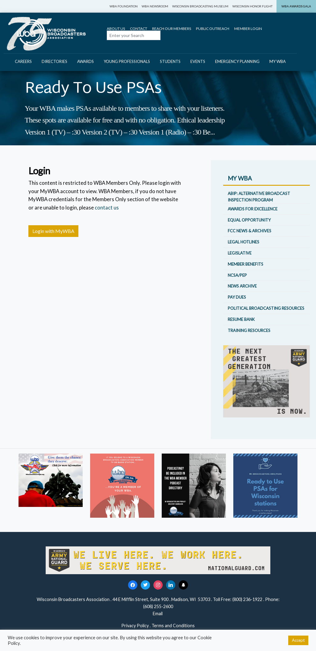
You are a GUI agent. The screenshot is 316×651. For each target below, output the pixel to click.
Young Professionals (127, 61)
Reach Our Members (171, 28)
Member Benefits (245, 264)
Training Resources (249, 330)
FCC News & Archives (249, 230)
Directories (54, 61)
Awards (85, 61)
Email (158, 613)
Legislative (240, 253)
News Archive (242, 286)
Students (170, 61)
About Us (116, 28)
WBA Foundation (124, 6)
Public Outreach (212, 28)
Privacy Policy (135, 625)
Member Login (248, 28)
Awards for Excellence (252, 208)
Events (197, 61)
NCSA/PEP (237, 275)
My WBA (277, 61)
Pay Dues (237, 297)
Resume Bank (241, 319)
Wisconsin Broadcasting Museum (200, 6)
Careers (23, 61)
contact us (107, 207)
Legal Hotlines (243, 241)
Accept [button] (298, 640)
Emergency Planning (237, 61)
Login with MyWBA (53, 231)
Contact (138, 28)
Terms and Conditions (173, 625)
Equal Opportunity (249, 220)
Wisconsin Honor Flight (252, 6)
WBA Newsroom (155, 6)
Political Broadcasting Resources (266, 308)
